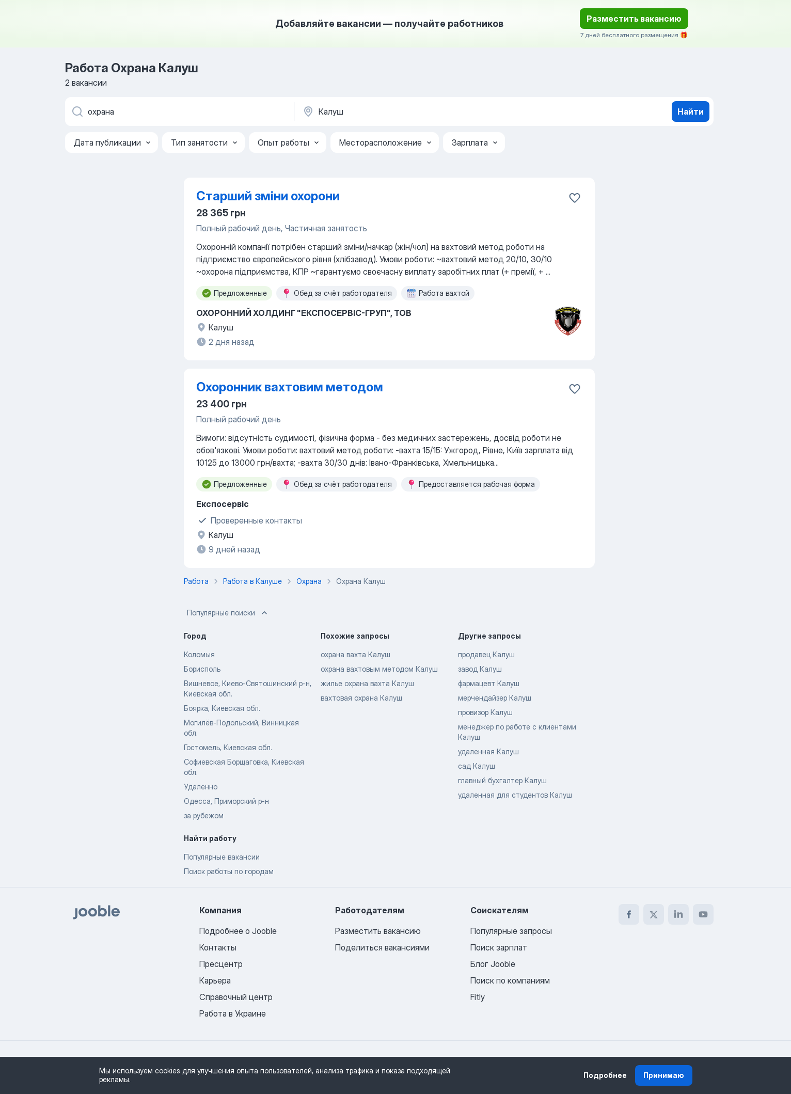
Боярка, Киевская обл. (222, 708)
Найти (690, 111)
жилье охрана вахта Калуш (367, 683)
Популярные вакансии (222, 856)
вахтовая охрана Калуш (361, 697)
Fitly (477, 997)
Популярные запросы (511, 931)
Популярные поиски (228, 613)
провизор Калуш (485, 712)
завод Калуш (480, 668)
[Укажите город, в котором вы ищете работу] (409, 111)
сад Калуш (476, 766)
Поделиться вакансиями (382, 947)
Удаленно (200, 786)
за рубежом (204, 815)
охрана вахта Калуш (355, 654)
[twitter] (653, 914)
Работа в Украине (232, 1013)
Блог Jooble (492, 964)
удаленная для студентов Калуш (515, 794)
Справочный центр (236, 997)
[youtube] (703, 914)
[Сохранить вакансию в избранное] (575, 198)
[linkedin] (678, 914)
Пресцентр (221, 964)
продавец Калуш (486, 654)
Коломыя (199, 654)
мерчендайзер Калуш (494, 697)
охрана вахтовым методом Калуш (379, 668)
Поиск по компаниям (510, 980)
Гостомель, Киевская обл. (228, 747)
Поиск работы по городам (229, 871)
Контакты (217, 947)
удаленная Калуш (488, 751)
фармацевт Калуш (488, 683)
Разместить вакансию (634, 18)
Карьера (215, 980)
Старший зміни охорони (268, 195)
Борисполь (202, 668)
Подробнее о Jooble (238, 931)
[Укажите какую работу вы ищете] (178, 111)
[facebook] (629, 914)
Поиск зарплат (498, 947)
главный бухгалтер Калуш (502, 780)
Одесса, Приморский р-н (226, 801)
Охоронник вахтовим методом (289, 386)
